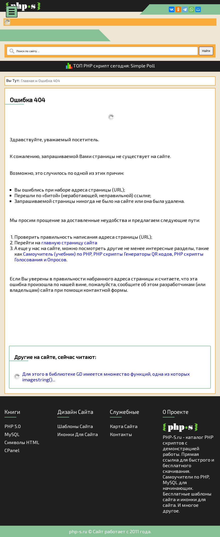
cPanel (11, 450)
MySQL (12, 434)
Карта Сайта (123, 426)
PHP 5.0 (12, 426)
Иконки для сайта (77, 434)
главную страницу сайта (69, 242)
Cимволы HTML (21, 442)
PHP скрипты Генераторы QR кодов (132, 254)
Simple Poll (143, 65)
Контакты (121, 434)
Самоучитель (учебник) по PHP (57, 254)
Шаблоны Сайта (75, 426)
